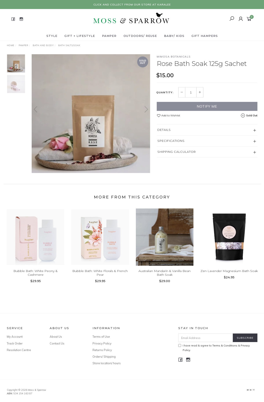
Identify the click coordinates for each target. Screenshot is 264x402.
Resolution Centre (19, 350)
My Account (15, 336)
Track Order (15, 343)
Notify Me (207, 106)
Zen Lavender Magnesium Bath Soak (229, 275)
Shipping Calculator (176, 151)
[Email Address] (205, 337)
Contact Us (57, 343)
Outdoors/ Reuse (140, 36)
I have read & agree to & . (214, 348)
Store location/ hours (107, 363)
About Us (56, 336)
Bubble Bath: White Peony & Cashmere (35, 276)
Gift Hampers (204, 36)
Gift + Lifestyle (79, 36)
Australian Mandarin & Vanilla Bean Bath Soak (164, 276)
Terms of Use (101, 336)
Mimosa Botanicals (174, 56)
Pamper (109, 36)
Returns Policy (102, 350)
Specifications (171, 140)
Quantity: (164, 92)
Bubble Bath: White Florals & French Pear (100, 276)
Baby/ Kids (174, 36)
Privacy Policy (102, 343)
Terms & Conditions (224, 345)
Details (164, 130)
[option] (91, 113)
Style (51, 36)
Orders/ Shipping (104, 356)
